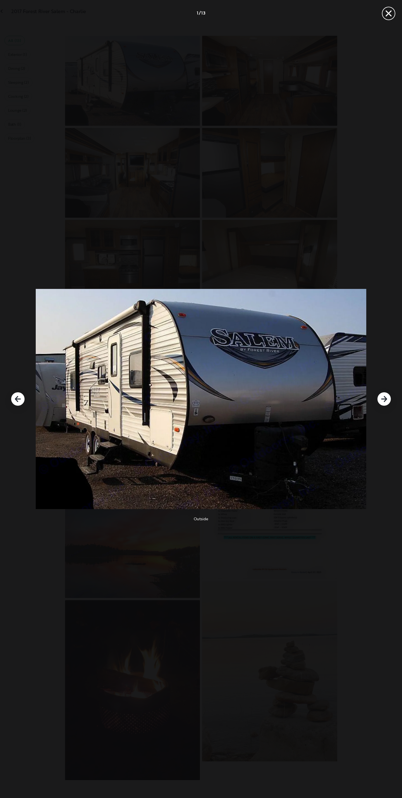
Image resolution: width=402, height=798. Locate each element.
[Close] (388, 13)
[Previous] (18, 399)
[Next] (384, 399)
